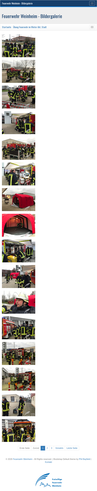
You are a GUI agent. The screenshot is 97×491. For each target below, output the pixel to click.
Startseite (6, 27)
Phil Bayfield (84, 459)
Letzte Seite (72, 448)
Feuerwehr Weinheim (22, 459)
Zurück (36, 448)
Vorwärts (59, 448)
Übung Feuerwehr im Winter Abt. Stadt (30, 27)
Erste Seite (25, 448)
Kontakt (48, 462)
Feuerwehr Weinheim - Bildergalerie (17, 3)
